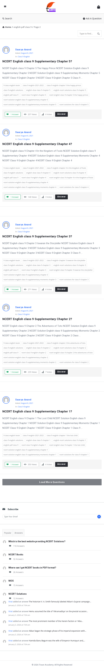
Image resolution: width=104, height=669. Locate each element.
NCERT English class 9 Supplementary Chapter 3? (37, 236)
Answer (61, 114)
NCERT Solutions (17, 594)
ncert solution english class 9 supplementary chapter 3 (26, 275)
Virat (10, 601)
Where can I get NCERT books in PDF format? (32, 567)
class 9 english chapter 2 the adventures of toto (66, 343)
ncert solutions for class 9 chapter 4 (74, 187)
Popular (7, 533)
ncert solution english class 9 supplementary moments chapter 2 (30, 362)
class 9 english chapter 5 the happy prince (64, 85)
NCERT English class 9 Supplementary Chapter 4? (37, 144)
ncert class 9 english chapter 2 (34, 352)
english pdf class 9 (11, 95)
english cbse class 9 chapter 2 (38, 348)
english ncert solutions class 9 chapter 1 (69, 440)
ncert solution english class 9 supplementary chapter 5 (26, 99)
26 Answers (15, 572)
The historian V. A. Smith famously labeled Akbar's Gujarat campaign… (60, 601)
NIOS (11, 580)
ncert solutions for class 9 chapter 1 (74, 454)
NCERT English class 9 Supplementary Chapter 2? (37, 319)
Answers (19, 533)
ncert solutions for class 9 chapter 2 (74, 362)
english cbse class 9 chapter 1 (38, 440)
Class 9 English (24, 56)
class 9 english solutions (13, 90)
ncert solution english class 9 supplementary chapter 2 (26, 357)
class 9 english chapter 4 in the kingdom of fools (66, 168)
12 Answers (15, 598)
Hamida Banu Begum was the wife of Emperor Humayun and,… (57, 640)
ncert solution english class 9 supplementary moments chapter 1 (30, 454)
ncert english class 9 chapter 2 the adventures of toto (71, 352)
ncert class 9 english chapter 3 (34, 270)
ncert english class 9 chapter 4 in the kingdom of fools (71, 177)
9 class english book (12, 85)
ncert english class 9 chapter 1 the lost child (67, 445)
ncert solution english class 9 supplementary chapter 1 (26, 450)
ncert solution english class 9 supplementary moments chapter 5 (30, 104)
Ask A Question (92, 18)
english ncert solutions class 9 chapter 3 (69, 265)
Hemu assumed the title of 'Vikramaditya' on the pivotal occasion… (58, 611)
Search (7, 18)
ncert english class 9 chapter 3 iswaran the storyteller (71, 270)
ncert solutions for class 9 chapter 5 (74, 104)
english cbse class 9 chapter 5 (38, 90)
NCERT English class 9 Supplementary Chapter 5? (37, 61)
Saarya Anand (23, 49)
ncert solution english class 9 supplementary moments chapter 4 (30, 187)
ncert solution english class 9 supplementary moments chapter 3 (30, 279)
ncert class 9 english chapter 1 (34, 445)
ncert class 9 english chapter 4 (34, 177)
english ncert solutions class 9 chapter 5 (69, 90)
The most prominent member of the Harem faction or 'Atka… (56, 621)
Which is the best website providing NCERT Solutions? (36, 541)
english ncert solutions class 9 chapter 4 (69, 173)
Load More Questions (52, 482)
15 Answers (15, 585)
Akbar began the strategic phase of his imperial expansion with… (57, 631)
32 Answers (15, 559)
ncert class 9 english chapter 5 (34, 95)
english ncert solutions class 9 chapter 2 (69, 348)
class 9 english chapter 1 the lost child (62, 435)
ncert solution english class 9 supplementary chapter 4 (26, 182)
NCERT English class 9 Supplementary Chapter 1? (37, 411)
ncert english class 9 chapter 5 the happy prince (68, 95)
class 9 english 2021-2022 (33, 85)
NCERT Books (15, 554)
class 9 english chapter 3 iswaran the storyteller (66, 260)
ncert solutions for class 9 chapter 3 (74, 279)
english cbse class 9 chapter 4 (38, 173)
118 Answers (16, 546)
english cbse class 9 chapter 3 (38, 265)
